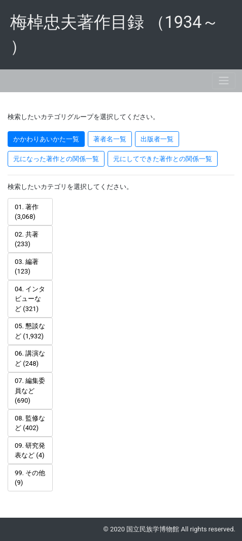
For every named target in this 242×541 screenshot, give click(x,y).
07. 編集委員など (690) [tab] (30, 390)
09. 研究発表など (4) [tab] (30, 450)
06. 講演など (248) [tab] (30, 358)
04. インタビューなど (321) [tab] (30, 299)
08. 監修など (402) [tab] (30, 423)
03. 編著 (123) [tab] (27, 267)
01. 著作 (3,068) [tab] (27, 212)
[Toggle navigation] (223, 80)
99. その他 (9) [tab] (30, 478)
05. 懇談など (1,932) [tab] (30, 331)
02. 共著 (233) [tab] (27, 239)
